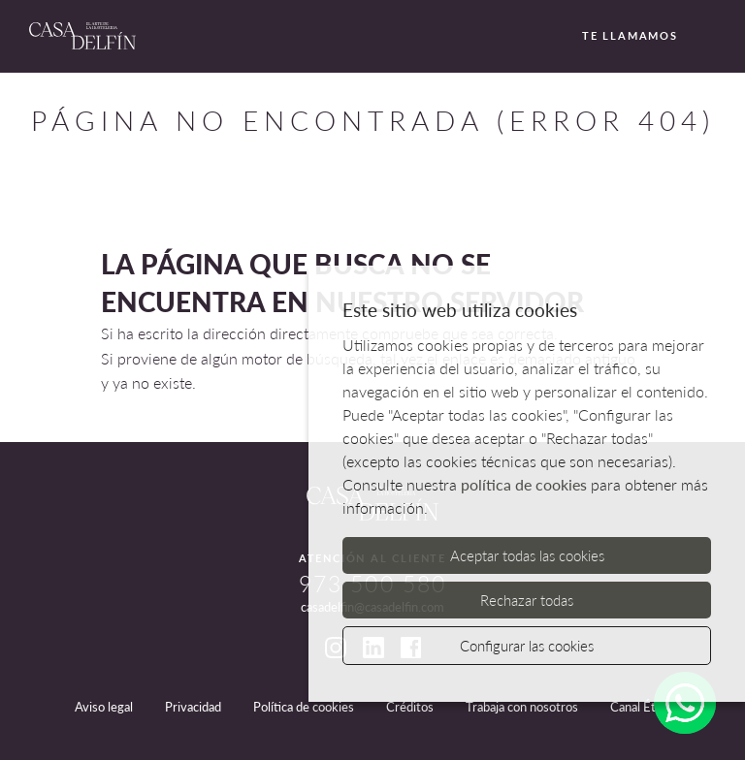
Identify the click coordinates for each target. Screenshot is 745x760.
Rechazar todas (526, 600)
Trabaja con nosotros (522, 706)
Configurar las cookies (527, 645)
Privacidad (193, 706)
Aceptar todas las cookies (527, 555)
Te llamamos (619, 36)
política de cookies (524, 484)
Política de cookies (303, 706)
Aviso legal (104, 706)
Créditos (410, 706)
